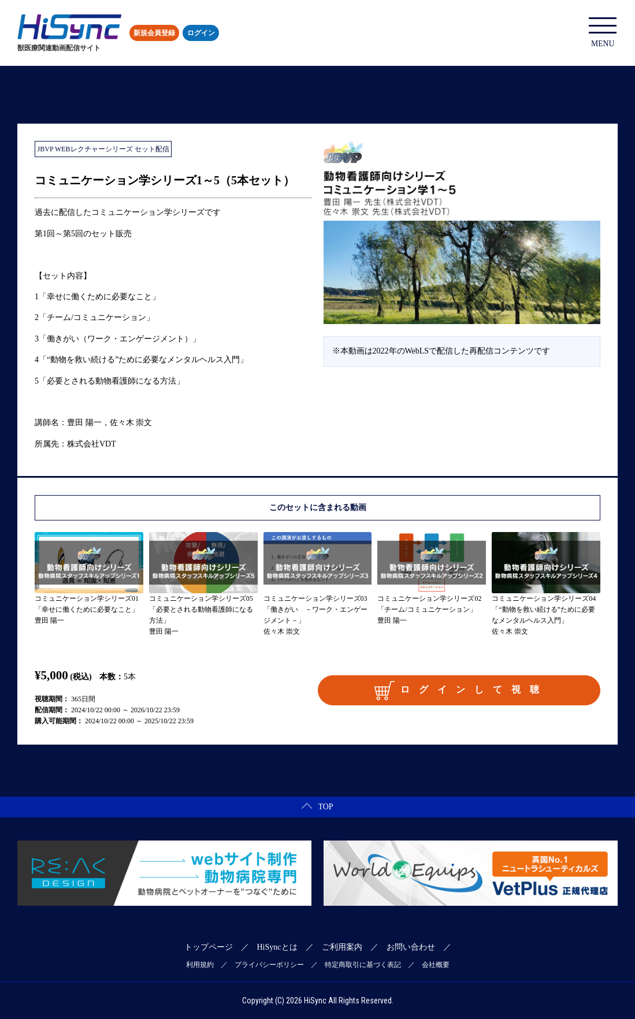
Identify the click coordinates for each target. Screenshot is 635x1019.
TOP (317, 806)
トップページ (208, 947)
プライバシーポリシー (269, 965)
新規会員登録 (154, 33)
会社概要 (436, 965)
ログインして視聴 (461, 690)
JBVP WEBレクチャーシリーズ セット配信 (103, 149)
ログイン (201, 33)
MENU (603, 32)
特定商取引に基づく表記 (363, 965)
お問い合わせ (411, 947)
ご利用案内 (342, 947)
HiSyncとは (277, 947)
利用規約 (200, 965)
